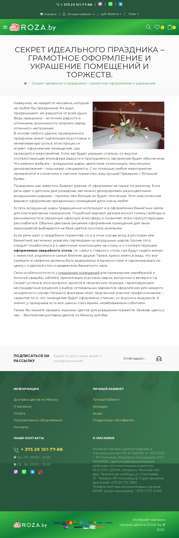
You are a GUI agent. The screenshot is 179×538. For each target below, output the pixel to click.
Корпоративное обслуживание (38, 420)
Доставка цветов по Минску (36, 400)
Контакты (21, 427)
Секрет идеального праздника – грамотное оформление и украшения (93, 83)
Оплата (19, 413)
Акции (98, 413)
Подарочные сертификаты (114, 420)
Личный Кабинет (106, 400)
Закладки (100, 406)
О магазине (23, 406)
